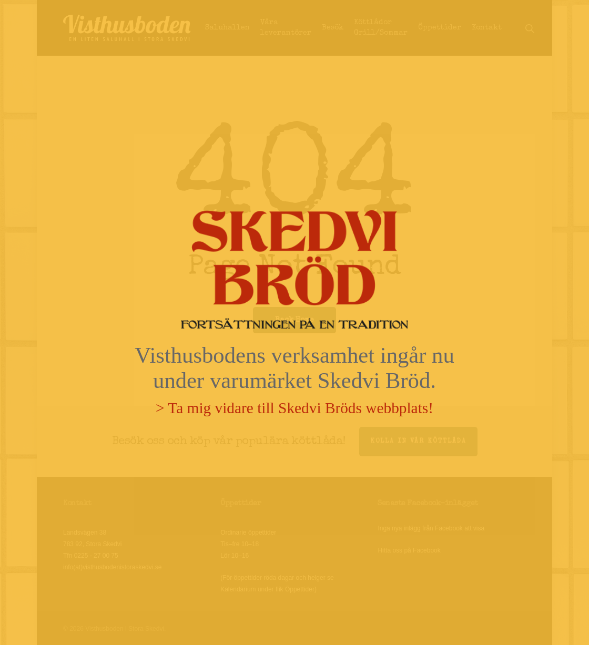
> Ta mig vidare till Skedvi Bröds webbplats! (294, 408)
